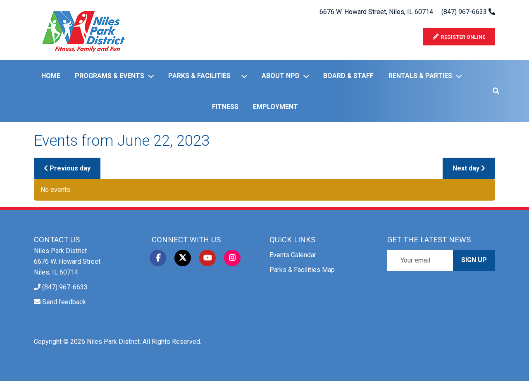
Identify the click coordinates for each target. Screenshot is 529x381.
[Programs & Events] (152, 76)
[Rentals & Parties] (460, 76)
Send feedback (64, 302)
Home (50, 76)
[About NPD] (308, 76)
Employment (275, 107)
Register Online (459, 37)
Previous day (67, 168)
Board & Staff (348, 76)
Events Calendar (292, 255)
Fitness (225, 107)
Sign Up (474, 260)
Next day (469, 168)
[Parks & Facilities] (246, 76)
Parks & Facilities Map (302, 270)
